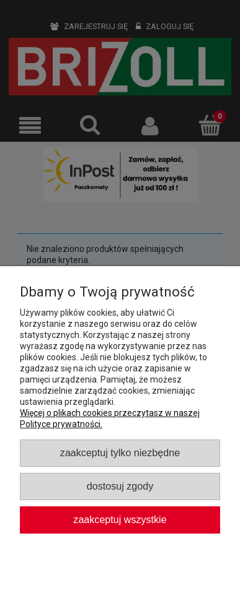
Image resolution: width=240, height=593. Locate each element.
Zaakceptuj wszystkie (119, 519)
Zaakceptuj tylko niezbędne (120, 452)
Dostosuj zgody (120, 485)
